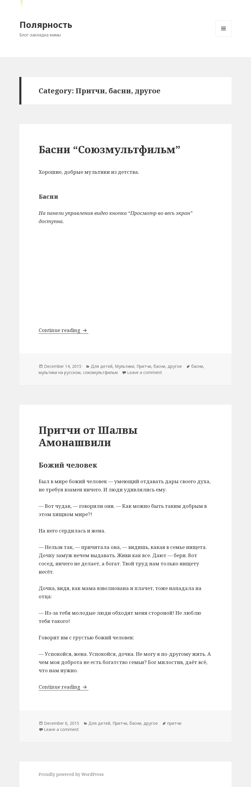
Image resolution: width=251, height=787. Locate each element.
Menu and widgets (224, 36)
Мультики (124, 366)
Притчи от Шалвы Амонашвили (88, 436)
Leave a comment (144, 372)
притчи (174, 723)
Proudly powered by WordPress (71, 774)
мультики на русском (60, 372)
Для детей (101, 366)
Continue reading (63, 330)
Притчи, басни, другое (159, 366)
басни (197, 366)
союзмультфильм (100, 372)
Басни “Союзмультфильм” (109, 149)
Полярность (45, 24)
